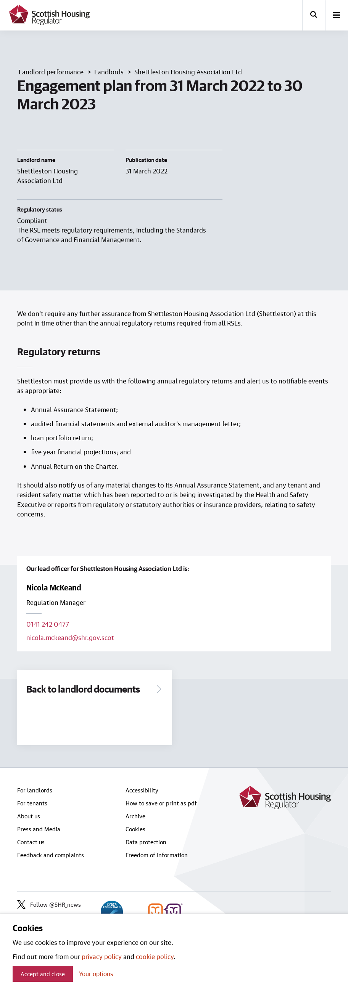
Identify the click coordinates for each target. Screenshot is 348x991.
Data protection (146, 842)
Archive (135, 816)
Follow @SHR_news (49, 904)
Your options (96, 973)
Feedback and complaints (50, 854)
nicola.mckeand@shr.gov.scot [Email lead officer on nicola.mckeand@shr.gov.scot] (70, 637)
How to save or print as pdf (161, 803)
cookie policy (155, 956)
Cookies (135, 829)
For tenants (32, 803)
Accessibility (142, 790)
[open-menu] (336, 15)
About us (28, 816)
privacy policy (102, 956)
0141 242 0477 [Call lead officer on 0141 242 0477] (47, 624)
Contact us (31, 842)
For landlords (34, 790)
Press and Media (38, 829)
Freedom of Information (157, 854)
